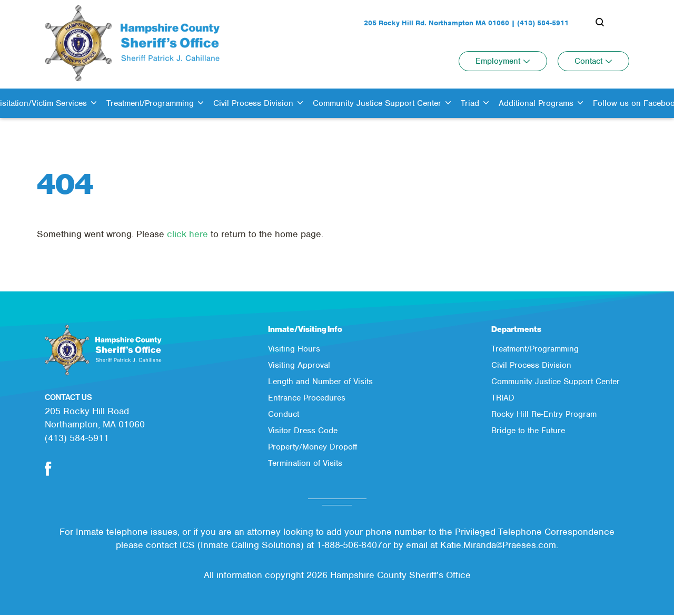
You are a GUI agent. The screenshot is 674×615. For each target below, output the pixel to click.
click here (187, 234)
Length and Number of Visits (320, 381)
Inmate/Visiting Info (305, 329)
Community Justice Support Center (555, 381)
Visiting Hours (294, 349)
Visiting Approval (299, 365)
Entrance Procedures (306, 398)
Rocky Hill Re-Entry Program (544, 414)
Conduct (283, 414)
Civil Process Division (531, 365)
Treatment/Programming (535, 349)
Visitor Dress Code (303, 430)
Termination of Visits (305, 463)
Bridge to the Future (528, 430)
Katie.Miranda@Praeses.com (498, 545)
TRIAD (502, 398)
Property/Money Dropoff (312, 447)
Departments (516, 329)
